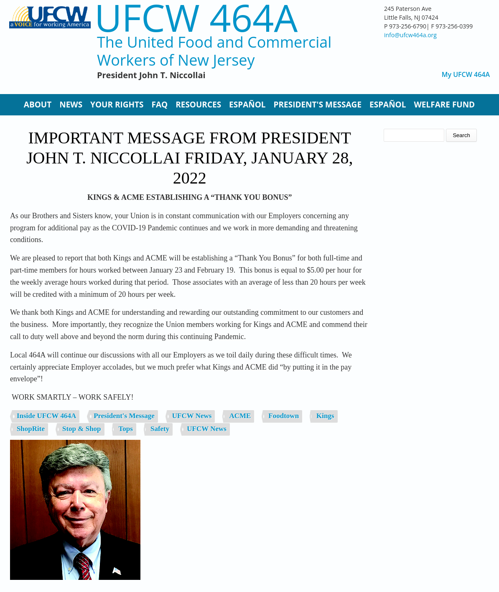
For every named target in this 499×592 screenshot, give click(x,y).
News (70, 104)
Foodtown (283, 416)
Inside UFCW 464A (46, 416)
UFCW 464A (196, 17)
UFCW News (192, 416)
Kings (325, 416)
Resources (198, 104)
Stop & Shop (81, 429)
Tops (126, 429)
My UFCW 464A (466, 74)
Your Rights (116, 104)
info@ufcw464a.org (410, 35)
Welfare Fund (444, 104)
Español (247, 104)
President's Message (318, 104)
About (37, 104)
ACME (240, 416)
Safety (159, 429)
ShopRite (31, 429)
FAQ (160, 104)
